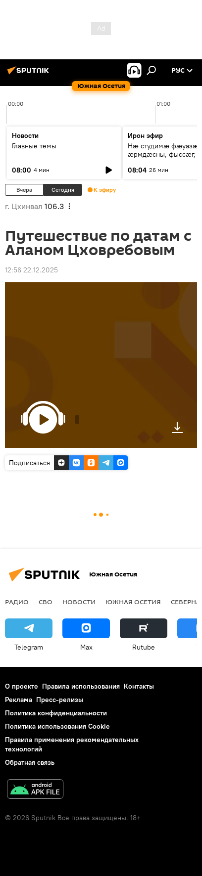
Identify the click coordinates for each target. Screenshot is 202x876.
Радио (17, 601)
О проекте (21, 686)
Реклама (18, 699)
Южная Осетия (133, 601)
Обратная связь (29, 762)
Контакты (139, 686)
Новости (79, 601)
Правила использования (81, 686)
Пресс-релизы (59, 699)
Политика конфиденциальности (56, 712)
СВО (45, 601)
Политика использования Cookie (57, 726)
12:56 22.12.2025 (31, 269)
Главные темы (34, 145)
